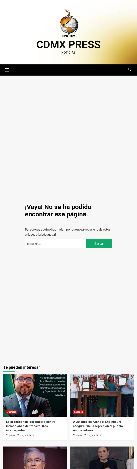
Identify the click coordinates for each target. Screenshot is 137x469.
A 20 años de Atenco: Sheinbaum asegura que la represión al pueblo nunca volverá (98, 426)
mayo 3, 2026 (27, 435)
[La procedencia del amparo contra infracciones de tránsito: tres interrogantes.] (35, 395)
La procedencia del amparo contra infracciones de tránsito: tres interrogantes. (30, 426)
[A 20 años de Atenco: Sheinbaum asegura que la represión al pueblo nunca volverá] (102, 395)
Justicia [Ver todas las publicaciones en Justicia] (11, 412)
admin (12, 435)
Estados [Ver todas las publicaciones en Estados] (78, 412)
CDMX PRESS (68, 44)
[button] (7, 69)
